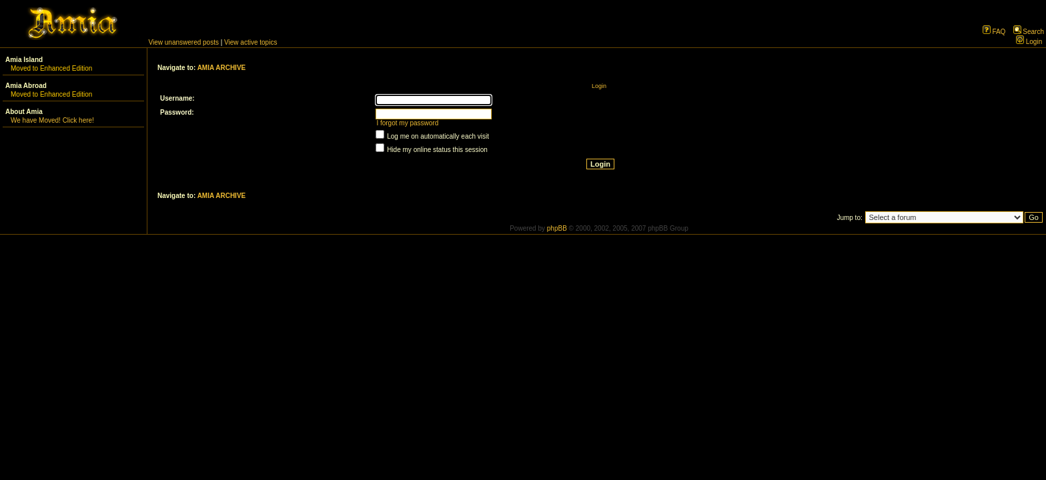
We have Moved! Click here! (52, 120)
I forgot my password (407, 123)
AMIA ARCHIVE (221, 67)
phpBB (557, 228)
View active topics (250, 42)
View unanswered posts (184, 42)
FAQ (994, 31)
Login (1029, 41)
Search (1028, 31)
